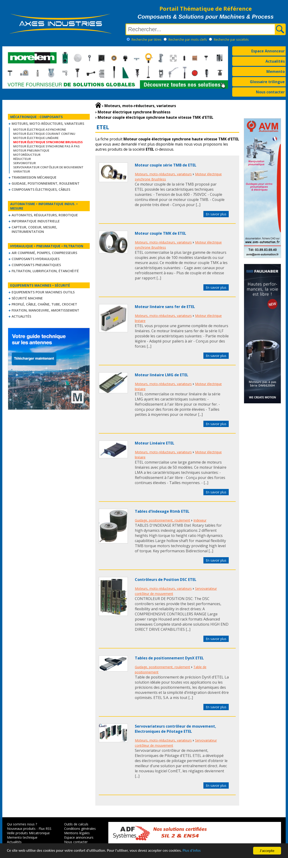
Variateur (21, 171)
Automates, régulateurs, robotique (45, 215)
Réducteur (22, 159)
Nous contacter (270, 92)
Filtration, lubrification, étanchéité (45, 271)
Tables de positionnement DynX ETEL (169, 658)
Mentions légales (77, 833)
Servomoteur (24, 163)
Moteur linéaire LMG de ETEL (161, 374)
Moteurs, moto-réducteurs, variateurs (48, 123)
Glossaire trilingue (267, 81)
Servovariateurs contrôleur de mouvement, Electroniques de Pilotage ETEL (175, 729)
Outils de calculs (76, 824)
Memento (275, 71)
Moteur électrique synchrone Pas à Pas (46, 146)
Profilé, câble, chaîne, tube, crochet (44, 304)
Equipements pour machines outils (43, 292)
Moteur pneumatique (31, 150)
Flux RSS (45, 828)
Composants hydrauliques (36, 259)
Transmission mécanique (34, 177)
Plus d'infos (192, 851)
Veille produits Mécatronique (28, 833)
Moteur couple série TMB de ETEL (165, 165)
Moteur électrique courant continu (44, 134)
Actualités (275, 61)
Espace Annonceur (268, 51)
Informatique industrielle (36, 221)
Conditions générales (80, 828)
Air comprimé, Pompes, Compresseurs (44, 253)
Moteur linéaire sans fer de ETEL (165, 306)
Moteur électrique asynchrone (39, 129)
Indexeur (199, 520)
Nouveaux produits (21, 828)
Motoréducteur (26, 155)
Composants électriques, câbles (41, 189)
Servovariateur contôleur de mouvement (48, 167)
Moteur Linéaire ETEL (154, 443)
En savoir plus (216, 214)
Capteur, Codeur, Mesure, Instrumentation (34, 229)
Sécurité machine (27, 298)
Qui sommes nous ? (22, 824)
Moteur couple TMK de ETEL (160, 233)
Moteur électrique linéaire (36, 138)
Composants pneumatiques (36, 265)
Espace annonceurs (78, 837)
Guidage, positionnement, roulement (45, 183)
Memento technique (22, 837)
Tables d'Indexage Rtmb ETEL (162, 511)
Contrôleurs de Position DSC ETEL (165, 579)
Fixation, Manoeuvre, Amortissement (45, 310)
